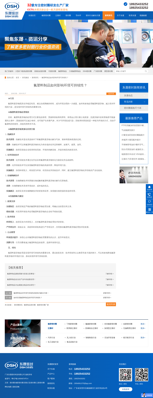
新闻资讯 (108, 15)
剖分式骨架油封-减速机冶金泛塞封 (136, 150)
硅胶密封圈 (127, 324)
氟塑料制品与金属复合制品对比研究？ (21, 285)
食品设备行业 (72, 342)
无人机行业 (71, 338)
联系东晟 (132, 15)
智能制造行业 (91, 338)
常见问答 (128, 102)
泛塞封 (58, 15)
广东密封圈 (98, 71)
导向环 (78, 15)
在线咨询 (125, 389)
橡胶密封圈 (46, 15)
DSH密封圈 (87, 71)
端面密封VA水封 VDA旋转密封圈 (136, 155)
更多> (143, 324)
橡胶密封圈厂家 (43, 305)
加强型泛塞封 (109, 328)
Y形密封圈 (52, 71)
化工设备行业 (53, 342)
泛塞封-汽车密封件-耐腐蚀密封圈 (136, 159)
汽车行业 (51, 338)
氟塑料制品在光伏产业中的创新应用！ (21, 279)
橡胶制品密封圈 (30, 305)
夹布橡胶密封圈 (110, 324)
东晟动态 (128, 95)
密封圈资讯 (18, 305)
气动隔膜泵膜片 (128, 131)
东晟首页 (32, 15)
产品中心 (51, 374)
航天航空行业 (128, 338)
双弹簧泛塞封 (71, 328)
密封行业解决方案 (93, 15)
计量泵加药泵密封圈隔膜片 (133, 135)
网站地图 (8, 387)
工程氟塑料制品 (75, 71)
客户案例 (51, 379)
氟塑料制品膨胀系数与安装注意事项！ (21, 274)
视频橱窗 (143, 15)
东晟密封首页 (52, 364)
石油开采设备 (109, 338)
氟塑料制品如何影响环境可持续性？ (55, 77)
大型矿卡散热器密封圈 (23, 71)
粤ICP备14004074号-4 (19, 379)
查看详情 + (107, 293)
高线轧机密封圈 (40, 71)
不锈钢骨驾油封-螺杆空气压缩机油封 (137, 145)
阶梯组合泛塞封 (91, 328)
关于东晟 (120, 15)
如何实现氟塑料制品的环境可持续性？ (28, 298)
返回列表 (111, 94)
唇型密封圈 (108, 71)
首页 (18, 77)
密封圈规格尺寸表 (132, 108)
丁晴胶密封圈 (71, 324)
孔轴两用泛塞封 (129, 328)
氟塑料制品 (62, 71)
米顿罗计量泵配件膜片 (131, 140)
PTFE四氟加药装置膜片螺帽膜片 (135, 126)
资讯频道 (25, 77)
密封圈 (68, 15)
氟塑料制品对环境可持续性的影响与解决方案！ (31, 293)
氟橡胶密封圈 (90, 324)
